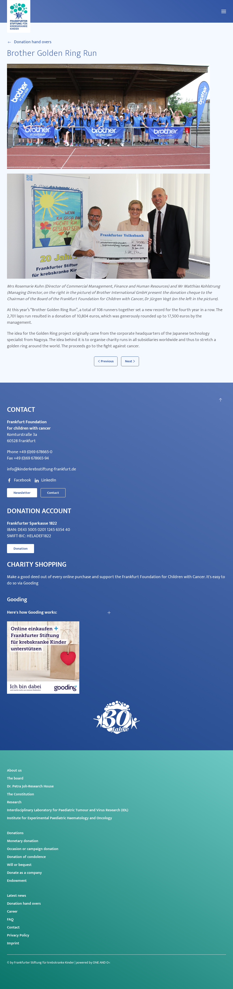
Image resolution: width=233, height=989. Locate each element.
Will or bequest (19, 865)
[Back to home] (18, 16)
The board (15, 778)
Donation (21, 548)
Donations (15, 833)
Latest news (16, 896)
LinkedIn (45, 480)
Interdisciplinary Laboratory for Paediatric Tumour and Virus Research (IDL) (67, 810)
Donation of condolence (26, 857)
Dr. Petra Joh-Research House (30, 786)
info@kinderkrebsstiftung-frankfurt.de (41, 469)
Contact (53, 493)
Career (12, 911)
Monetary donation (22, 841)
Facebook (19, 480)
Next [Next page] (130, 361)
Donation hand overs (29, 42)
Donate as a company (24, 873)
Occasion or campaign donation (32, 849)
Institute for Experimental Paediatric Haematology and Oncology (59, 818)
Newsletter (22, 493)
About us (14, 770)
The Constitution (20, 794)
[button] (223, 11)
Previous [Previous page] (106, 361)
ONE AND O (101, 962)
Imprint (13, 943)
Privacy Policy (18, 935)
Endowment (17, 881)
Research (14, 802)
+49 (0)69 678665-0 (35, 451)
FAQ (10, 919)
